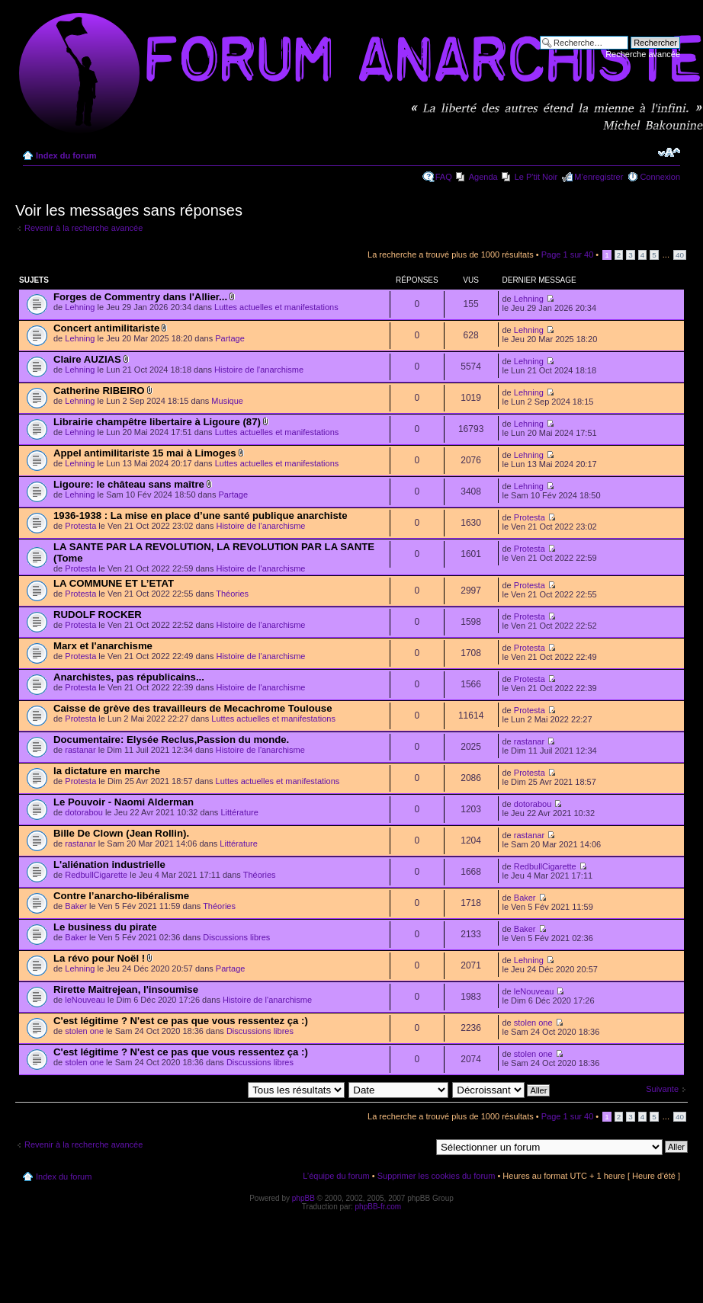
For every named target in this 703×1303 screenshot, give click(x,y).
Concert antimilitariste (106, 328)
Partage (230, 338)
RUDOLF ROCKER (97, 614)
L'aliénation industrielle (109, 864)
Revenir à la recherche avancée (83, 227)
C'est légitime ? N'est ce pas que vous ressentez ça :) (180, 1020)
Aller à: (417, 1146)
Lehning (80, 307)
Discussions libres (236, 937)
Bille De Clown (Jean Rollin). (121, 833)
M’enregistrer (598, 176)
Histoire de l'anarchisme (258, 369)
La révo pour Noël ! (99, 958)
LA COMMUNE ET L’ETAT (113, 583)
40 (680, 255)
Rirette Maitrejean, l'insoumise (125, 989)
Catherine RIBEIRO (98, 390)
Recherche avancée (642, 54)
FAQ (443, 176)
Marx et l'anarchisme (102, 646)
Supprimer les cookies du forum (436, 1175)
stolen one (84, 1031)
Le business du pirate (105, 927)
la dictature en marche (106, 770)
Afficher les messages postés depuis (227, 1089)
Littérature (239, 812)
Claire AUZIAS (87, 359)
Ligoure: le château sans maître (128, 484)
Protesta (80, 525)
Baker (76, 906)
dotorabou (84, 812)
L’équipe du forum (336, 1175)
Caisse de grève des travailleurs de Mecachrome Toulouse (192, 708)
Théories (232, 593)
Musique (227, 400)
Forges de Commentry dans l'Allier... (140, 297)
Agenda (483, 176)
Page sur (567, 254)
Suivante (662, 1088)
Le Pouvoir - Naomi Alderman (123, 802)
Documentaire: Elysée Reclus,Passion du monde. (171, 739)
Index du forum (66, 155)
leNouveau (85, 999)
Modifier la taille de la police (669, 152)
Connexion (660, 176)
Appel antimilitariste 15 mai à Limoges (144, 453)
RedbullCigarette (96, 874)
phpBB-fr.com (378, 1206)
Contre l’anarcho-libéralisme (121, 895)
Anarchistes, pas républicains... (128, 677)
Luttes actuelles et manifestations (276, 307)
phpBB (303, 1198)
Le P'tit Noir (536, 176)
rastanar (80, 749)
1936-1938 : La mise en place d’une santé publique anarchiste (200, 515)
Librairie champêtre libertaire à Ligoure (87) (157, 421)
